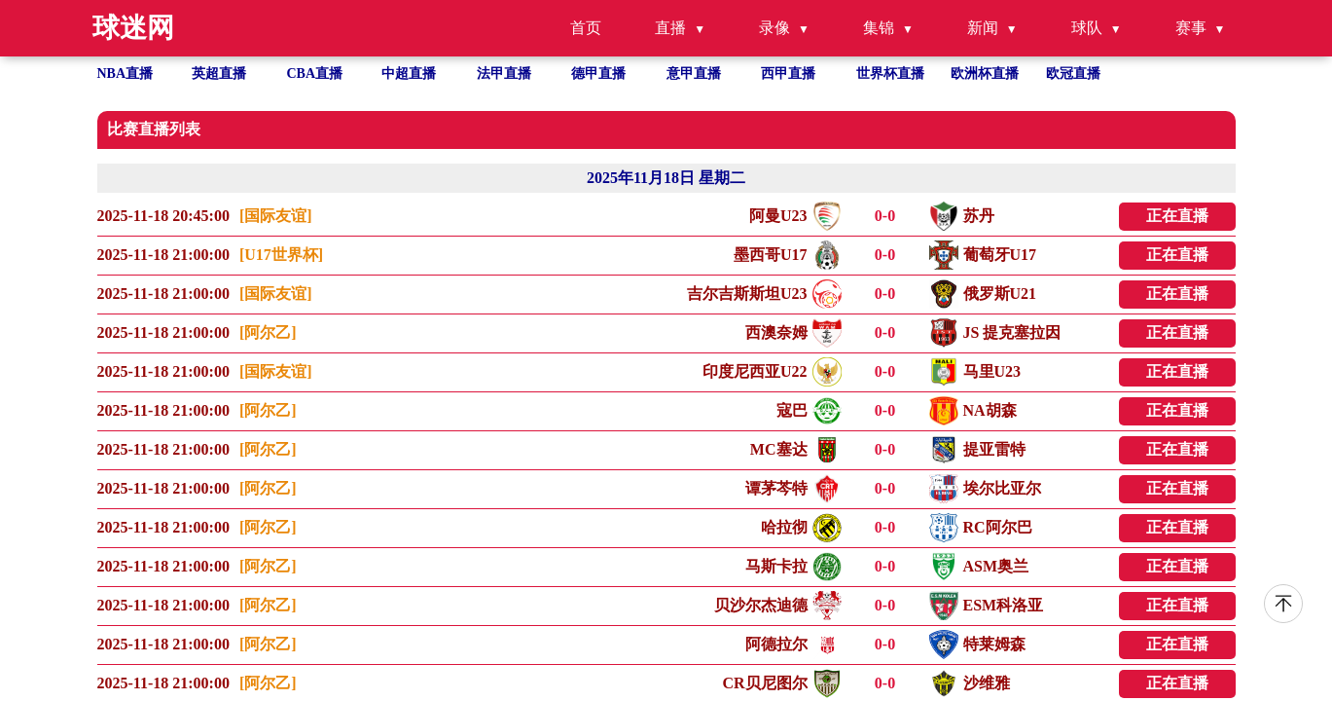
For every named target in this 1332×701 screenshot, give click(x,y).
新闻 (982, 27)
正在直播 (1177, 215)
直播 (670, 27)
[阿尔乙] (268, 332)
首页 (585, 27)
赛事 (1190, 27)
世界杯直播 (890, 73)
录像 (774, 27)
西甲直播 (788, 73)
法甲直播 (504, 73)
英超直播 (219, 73)
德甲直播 (598, 73)
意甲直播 (693, 73)
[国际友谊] (275, 215)
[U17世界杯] (281, 254)
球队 (1086, 27)
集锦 (878, 27)
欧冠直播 (1073, 73)
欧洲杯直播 (985, 73)
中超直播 (408, 73)
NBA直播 (125, 73)
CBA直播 (315, 73)
